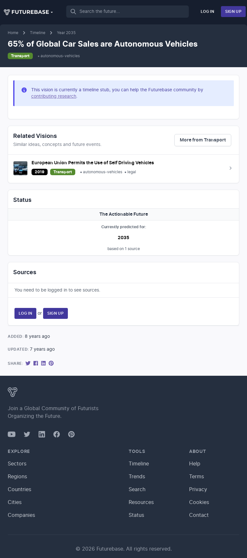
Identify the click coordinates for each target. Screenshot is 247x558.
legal (131, 172)
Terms (196, 476)
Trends (137, 476)
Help (194, 463)
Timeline (37, 33)
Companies (21, 515)
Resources (141, 502)
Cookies (199, 502)
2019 (39, 172)
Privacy (198, 489)
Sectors (17, 463)
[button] (28, 12)
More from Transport (203, 140)
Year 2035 (66, 33)
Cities (15, 502)
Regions (17, 476)
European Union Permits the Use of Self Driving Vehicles (93, 163)
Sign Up (233, 12)
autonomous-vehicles (60, 56)
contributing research (53, 96)
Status (136, 515)
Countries (19, 489)
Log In (207, 12)
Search (137, 489)
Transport (20, 56)
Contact (199, 515)
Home (13, 33)
